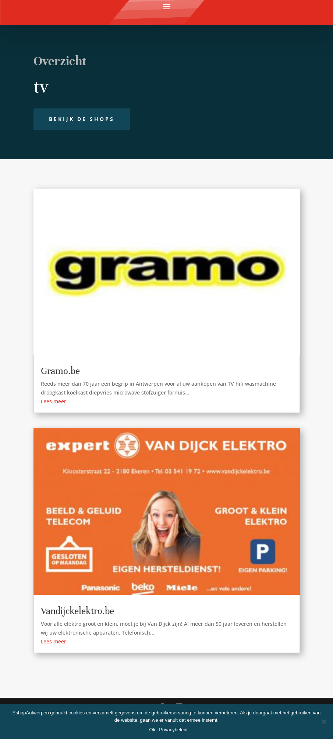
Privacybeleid (173, 729)
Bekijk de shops (81, 118)
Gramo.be (60, 370)
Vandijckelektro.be (77, 611)
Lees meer (53, 401)
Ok (152, 729)
